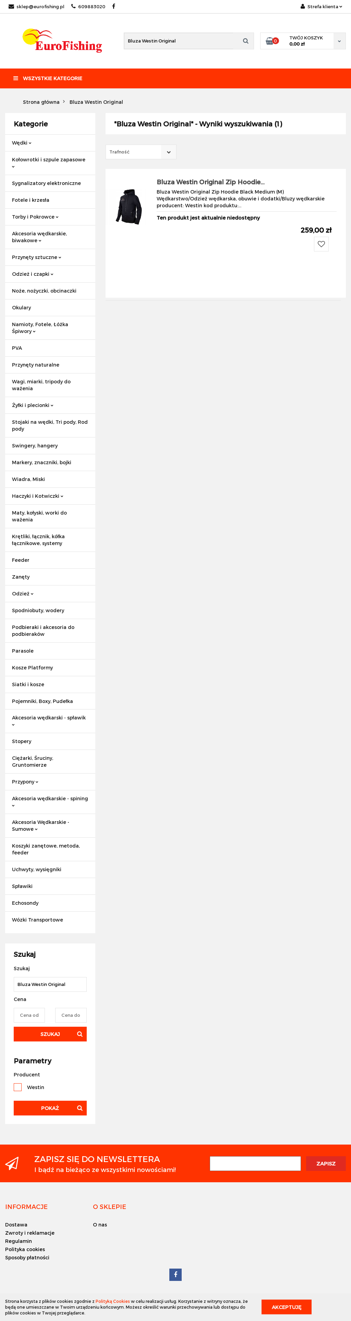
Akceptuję (286, 1307)
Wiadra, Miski (28, 479)
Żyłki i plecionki (32, 405)
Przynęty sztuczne (36, 257)
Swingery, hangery (35, 445)
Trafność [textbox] (119, 152)
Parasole (23, 651)
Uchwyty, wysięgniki (36, 869)
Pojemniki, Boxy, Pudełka (42, 701)
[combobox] (141, 152)
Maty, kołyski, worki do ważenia (39, 516)
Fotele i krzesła (30, 200)
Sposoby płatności (27, 1257)
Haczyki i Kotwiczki (37, 496)
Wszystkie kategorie (47, 78)
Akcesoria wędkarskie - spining (50, 801)
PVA (17, 348)
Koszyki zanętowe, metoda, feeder (46, 849)
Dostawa (16, 1224)
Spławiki (22, 886)
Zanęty (20, 577)
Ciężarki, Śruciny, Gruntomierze (32, 761)
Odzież (23, 593)
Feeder (20, 560)
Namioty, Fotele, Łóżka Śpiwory (40, 327)
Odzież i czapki (32, 274)
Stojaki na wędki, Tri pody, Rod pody (50, 425)
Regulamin (18, 1241)
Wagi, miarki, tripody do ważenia (41, 385)
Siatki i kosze (28, 684)
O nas (100, 1224)
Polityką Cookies (113, 1301)
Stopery (21, 741)
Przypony (25, 782)
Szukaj (50, 1034)
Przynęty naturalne (35, 365)
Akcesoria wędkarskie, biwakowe (39, 237)
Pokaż (50, 1108)
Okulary (21, 307)
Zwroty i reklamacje (30, 1233)
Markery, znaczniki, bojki (41, 462)
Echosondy (25, 903)
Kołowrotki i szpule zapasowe (48, 162)
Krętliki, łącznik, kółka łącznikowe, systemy (38, 539)
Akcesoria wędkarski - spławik (49, 720)
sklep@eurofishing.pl (36, 6)
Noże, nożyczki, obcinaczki (44, 291)
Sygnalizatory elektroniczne (46, 183)
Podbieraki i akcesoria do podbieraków (43, 630)
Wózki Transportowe (37, 920)
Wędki (22, 143)
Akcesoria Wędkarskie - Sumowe (40, 825)
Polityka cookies (25, 1249)
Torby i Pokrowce (35, 217)
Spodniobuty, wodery (38, 610)
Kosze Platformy (32, 667)
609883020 (88, 6)
